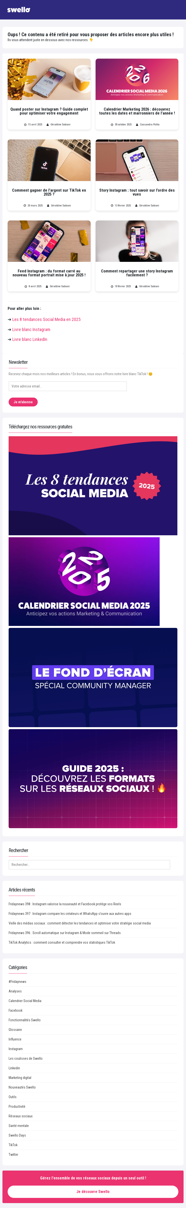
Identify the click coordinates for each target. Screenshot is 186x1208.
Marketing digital (20, 1078)
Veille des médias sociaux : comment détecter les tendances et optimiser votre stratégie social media (80, 923)
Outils (13, 1097)
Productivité (17, 1106)
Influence (15, 1039)
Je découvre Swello (93, 1191)
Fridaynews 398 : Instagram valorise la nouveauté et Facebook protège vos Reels (65, 904)
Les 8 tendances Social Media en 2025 (46, 319)
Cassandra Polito (149, 124)
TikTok (13, 1145)
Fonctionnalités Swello (25, 1020)
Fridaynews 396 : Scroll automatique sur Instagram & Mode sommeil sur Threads (65, 933)
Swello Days (17, 1135)
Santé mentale (19, 1126)
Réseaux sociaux (21, 1116)
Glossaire (15, 1030)
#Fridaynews (17, 982)
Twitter (13, 1155)
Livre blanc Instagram (31, 329)
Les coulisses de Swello (26, 1058)
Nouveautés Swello (22, 1087)
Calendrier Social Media (25, 1001)
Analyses (15, 991)
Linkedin (14, 1068)
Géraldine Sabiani (60, 124)
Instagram (16, 1049)
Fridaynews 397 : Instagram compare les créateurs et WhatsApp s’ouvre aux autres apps (70, 914)
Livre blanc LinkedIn (29, 339)
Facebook (15, 1010)
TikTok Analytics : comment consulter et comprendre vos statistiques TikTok (62, 942)
